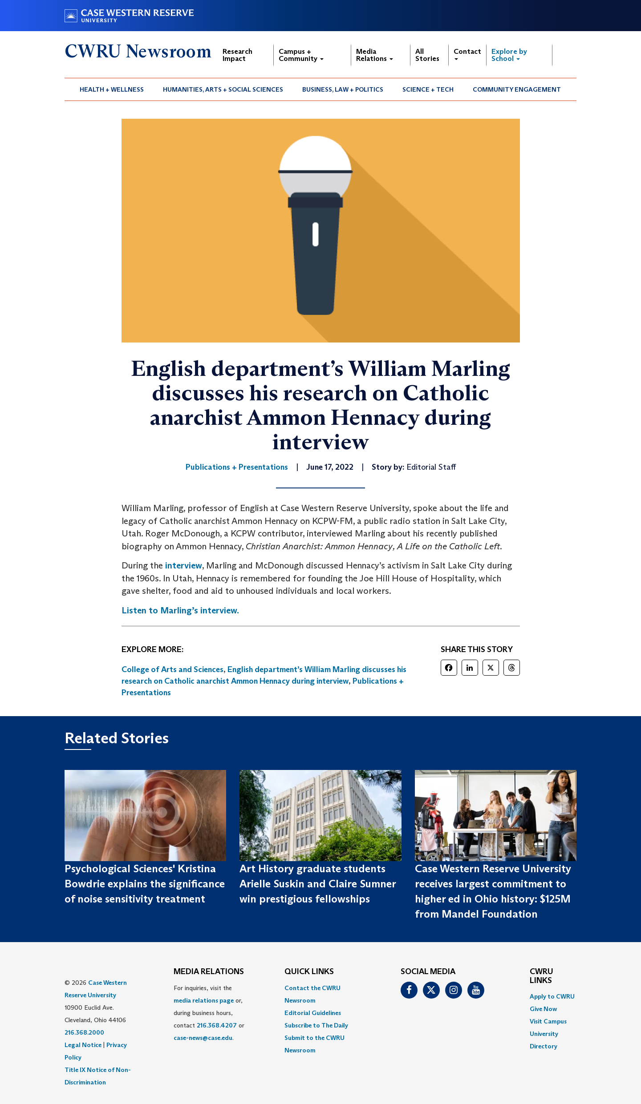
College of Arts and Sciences (172, 669)
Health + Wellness (112, 89)
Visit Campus (548, 1021)
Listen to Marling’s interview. (180, 610)
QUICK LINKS (309, 971)
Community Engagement (517, 89)
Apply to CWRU (552, 996)
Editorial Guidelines (312, 1013)
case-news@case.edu (203, 1038)
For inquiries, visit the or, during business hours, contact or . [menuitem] (209, 1013)
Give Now (543, 1009)
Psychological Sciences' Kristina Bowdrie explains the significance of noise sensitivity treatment (145, 884)
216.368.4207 (217, 1025)
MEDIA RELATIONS (209, 971)
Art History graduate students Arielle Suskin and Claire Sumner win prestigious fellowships (317, 884)
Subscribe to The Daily (316, 1025)
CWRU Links (541, 976)
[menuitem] (112, 89)
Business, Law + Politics (342, 89)
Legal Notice (83, 1045)
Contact (467, 53)
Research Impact (237, 55)
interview (183, 565)
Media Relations (374, 55)
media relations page (204, 1000)
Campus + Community (301, 55)
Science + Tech (428, 89)
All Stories (427, 55)
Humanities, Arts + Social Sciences (223, 89)
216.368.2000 (84, 1032)
